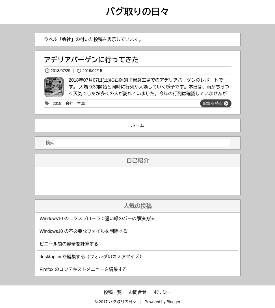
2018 (57, 103)
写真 (81, 103)
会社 (69, 103)
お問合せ (138, 292)
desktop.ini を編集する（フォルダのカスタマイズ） (92, 256)
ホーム (137, 125)
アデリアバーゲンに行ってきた (91, 60)
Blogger (173, 302)
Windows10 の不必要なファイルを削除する (83, 231)
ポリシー (162, 292)
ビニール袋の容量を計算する (69, 244)
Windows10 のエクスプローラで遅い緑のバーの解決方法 (97, 218)
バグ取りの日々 (137, 12)
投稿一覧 (113, 292)
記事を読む (215, 103)
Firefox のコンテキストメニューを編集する (83, 269)
